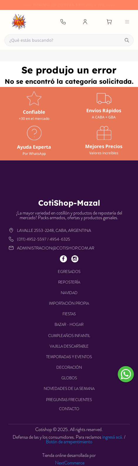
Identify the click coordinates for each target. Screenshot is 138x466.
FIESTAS (69, 314)
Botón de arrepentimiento (69, 441)
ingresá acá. (112, 437)
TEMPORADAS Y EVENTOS (69, 357)
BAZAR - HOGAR (69, 324)
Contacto (69, 409)
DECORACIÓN (69, 367)
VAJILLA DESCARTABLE (69, 346)
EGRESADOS (69, 272)
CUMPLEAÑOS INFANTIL (69, 336)
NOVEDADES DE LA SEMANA (69, 388)
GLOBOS (69, 378)
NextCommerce (69, 463)
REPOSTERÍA (69, 282)
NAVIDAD (69, 293)
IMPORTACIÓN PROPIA (69, 303)
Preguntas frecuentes (69, 400)
